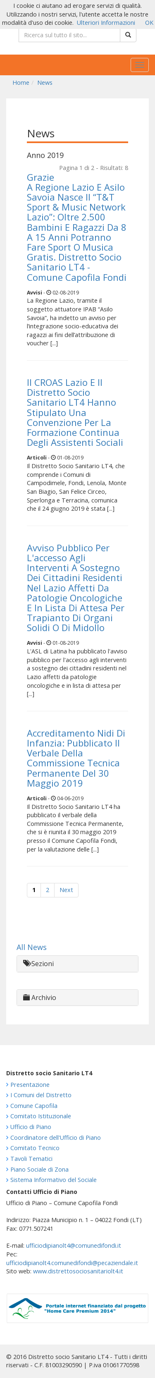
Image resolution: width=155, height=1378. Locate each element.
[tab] (77, 964)
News (44, 82)
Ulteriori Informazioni (106, 22)
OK (149, 22)
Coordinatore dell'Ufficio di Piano (55, 1137)
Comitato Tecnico (35, 1148)
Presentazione (30, 1085)
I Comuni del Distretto (41, 1095)
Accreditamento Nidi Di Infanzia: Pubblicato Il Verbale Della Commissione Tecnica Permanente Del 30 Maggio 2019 (76, 758)
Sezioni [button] (38, 963)
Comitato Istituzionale (40, 1116)
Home (20, 82)
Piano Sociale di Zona (39, 1169)
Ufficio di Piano (30, 1127)
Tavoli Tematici (31, 1159)
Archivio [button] (39, 997)
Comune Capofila (33, 1106)
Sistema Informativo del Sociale (53, 1180)
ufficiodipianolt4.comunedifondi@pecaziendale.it (72, 1263)
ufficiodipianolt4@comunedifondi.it (73, 1245)
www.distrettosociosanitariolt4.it (78, 1271)
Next (66, 890)
